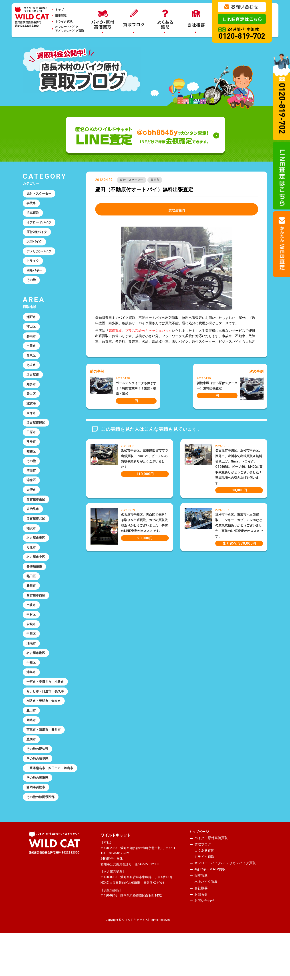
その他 (32, 285)
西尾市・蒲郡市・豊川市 (45, 756)
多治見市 (33, 524)
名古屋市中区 (37, 574)
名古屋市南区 (37, 514)
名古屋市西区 (37, 615)
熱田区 (32, 595)
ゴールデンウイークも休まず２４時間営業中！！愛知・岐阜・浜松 (136, 388)
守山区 (32, 332)
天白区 (32, 403)
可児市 (32, 564)
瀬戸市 (32, 322)
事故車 (32, 204)
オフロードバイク (40, 224)
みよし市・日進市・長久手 (47, 716)
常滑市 (32, 453)
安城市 (32, 645)
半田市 (32, 352)
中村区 (32, 635)
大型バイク (35, 244)
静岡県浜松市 (37, 822)
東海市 (32, 423)
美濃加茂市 (35, 585)
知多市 (32, 393)
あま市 (32, 373)
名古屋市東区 (37, 554)
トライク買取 (63, 21)
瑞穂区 (32, 494)
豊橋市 (32, 766)
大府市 (32, 504)
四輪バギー (35, 275)
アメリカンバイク (40, 254)
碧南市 (32, 342)
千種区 (32, 686)
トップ (59, 9)
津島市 (32, 695)
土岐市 (32, 625)
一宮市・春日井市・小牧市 (47, 706)
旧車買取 (61, 15)
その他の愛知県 (38, 776)
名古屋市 (33, 383)
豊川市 (32, 605)
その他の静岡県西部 (42, 832)
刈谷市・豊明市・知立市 (45, 726)
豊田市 (157, 180)
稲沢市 (32, 544)
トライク (33, 265)
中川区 (32, 655)
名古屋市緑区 (37, 433)
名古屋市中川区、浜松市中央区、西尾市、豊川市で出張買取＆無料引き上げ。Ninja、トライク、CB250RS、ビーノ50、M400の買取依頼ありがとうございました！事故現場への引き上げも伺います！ (238, 467)
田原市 (32, 443)
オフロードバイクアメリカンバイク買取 (69, 28)
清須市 (32, 484)
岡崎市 (32, 746)
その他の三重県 (38, 812)
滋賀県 (32, 413)
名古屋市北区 (37, 534)
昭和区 (32, 463)
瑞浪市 (32, 665)
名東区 (32, 363)
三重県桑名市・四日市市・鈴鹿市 (48, 799)
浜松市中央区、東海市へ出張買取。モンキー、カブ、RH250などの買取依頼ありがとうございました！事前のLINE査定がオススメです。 (239, 525)
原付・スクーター (132, 180)
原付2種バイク (38, 234)
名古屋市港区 (37, 675)
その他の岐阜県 (38, 786)
